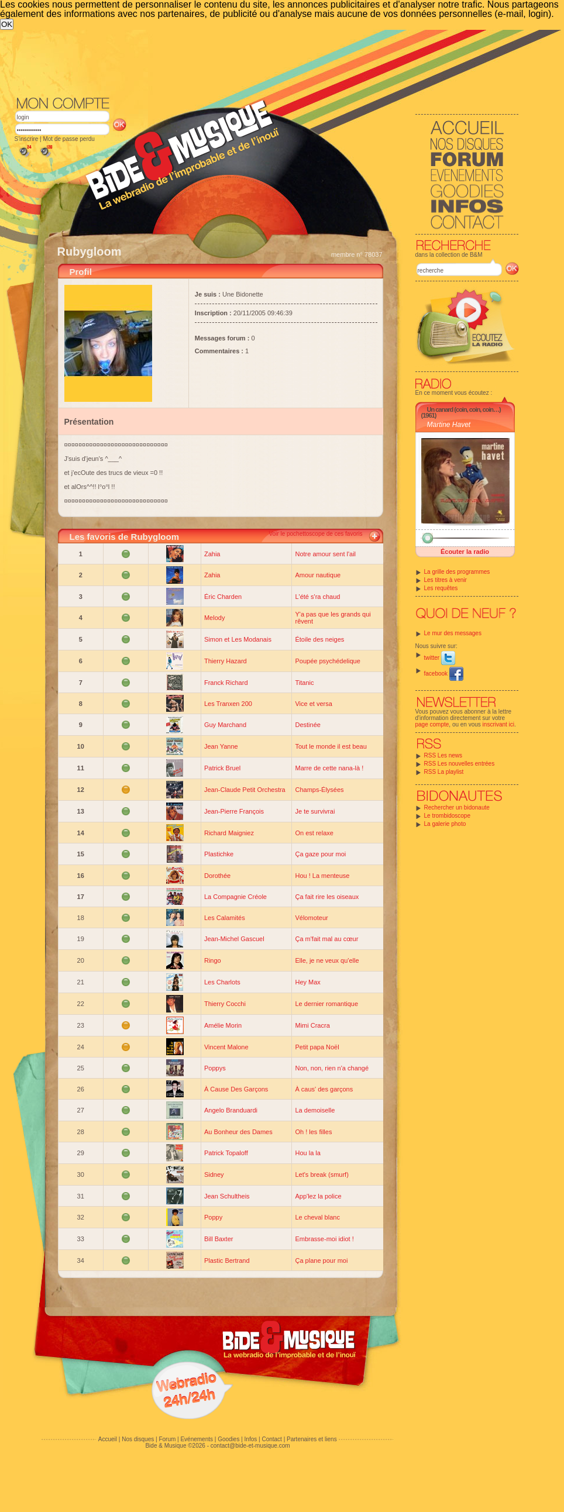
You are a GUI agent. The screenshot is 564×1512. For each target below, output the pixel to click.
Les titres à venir (445, 580)
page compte (432, 724)
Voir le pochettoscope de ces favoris (315, 534)
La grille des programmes (457, 572)
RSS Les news (443, 755)
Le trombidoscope (447, 815)
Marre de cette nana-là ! (329, 768)
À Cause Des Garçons (236, 1089)
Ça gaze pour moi (320, 853)
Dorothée (217, 875)
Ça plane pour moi (321, 1260)
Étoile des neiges (319, 639)
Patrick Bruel (222, 768)
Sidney (214, 1174)
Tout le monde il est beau (330, 746)
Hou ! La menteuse (322, 875)
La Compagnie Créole (235, 896)
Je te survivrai (315, 811)
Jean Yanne (221, 746)
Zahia (212, 553)
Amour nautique (318, 574)
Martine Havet (449, 425)
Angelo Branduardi (230, 1110)
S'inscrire (27, 139)
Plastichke (218, 853)
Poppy (213, 1217)
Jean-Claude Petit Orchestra (245, 789)
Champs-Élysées (319, 789)
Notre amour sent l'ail (325, 553)
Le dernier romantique (326, 1003)
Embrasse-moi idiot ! (324, 1238)
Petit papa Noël (317, 1047)
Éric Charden (223, 596)
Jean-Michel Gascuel (234, 938)
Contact (271, 1439)
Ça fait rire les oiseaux (327, 896)
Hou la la (307, 1152)
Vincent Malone (226, 1047)
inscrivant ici (498, 724)
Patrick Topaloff (226, 1152)
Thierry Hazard (225, 660)
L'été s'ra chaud (317, 596)
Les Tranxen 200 (228, 703)
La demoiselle (315, 1110)
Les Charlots (222, 982)
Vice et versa (313, 703)
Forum (167, 1439)
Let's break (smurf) (321, 1174)
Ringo (212, 960)
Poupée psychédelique (327, 660)
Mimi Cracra (312, 1025)
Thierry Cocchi (225, 1003)
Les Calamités (224, 917)
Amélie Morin (223, 1025)
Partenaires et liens (312, 1439)
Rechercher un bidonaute (457, 807)
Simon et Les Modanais (237, 639)
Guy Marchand (225, 724)
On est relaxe (314, 832)
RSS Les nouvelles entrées (459, 763)
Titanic (304, 682)
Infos (251, 1439)
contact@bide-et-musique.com (250, 1445)
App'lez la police (318, 1196)
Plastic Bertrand (227, 1260)
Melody (214, 617)
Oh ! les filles (313, 1131)
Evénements (196, 1439)
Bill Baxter (218, 1238)
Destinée (307, 724)
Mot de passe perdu (68, 139)
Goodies (228, 1439)
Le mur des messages (453, 633)
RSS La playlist (444, 772)
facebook (443, 673)
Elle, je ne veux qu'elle (327, 960)
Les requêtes (441, 588)
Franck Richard (226, 682)
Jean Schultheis (227, 1196)
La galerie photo (445, 824)
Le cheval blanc (317, 1217)
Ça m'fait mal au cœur (326, 938)
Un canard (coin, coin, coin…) (464, 409)
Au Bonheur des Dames (238, 1131)
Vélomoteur (311, 917)
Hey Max (307, 982)
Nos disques (138, 1439)
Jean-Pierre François (234, 811)
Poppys (215, 1068)
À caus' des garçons (324, 1089)
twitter (439, 658)
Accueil (107, 1439)
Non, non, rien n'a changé (332, 1068)
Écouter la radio (465, 551)
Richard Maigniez (229, 832)
